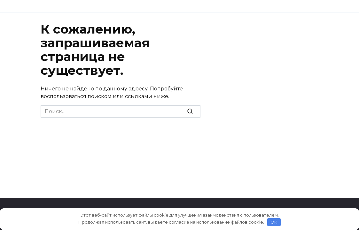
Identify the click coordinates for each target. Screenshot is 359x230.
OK (273, 222)
